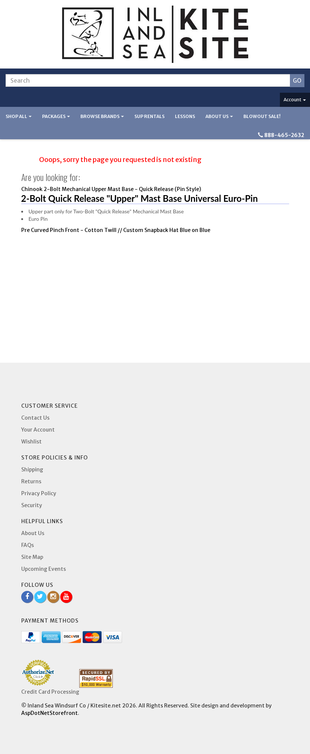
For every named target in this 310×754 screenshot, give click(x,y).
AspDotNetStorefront (49, 713)
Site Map (32, 557)
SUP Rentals (149, 116)
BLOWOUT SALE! (262, 116)
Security (31, 505)
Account (295, 99)
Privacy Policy (38, 493)
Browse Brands (102, 116)
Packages (56, 116)
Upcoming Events (43, 569)
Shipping (32, 469)
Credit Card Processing (50, 691)
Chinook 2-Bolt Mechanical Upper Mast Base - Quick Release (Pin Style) (111, 189)
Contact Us (35, 417)
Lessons (185, 116)
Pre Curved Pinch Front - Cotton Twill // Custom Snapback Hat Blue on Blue (115, 230)
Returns (31, 481)
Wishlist (31, 441)
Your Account (38, 429)
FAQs (27, 545)
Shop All (19, 116)
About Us (219, 116)
